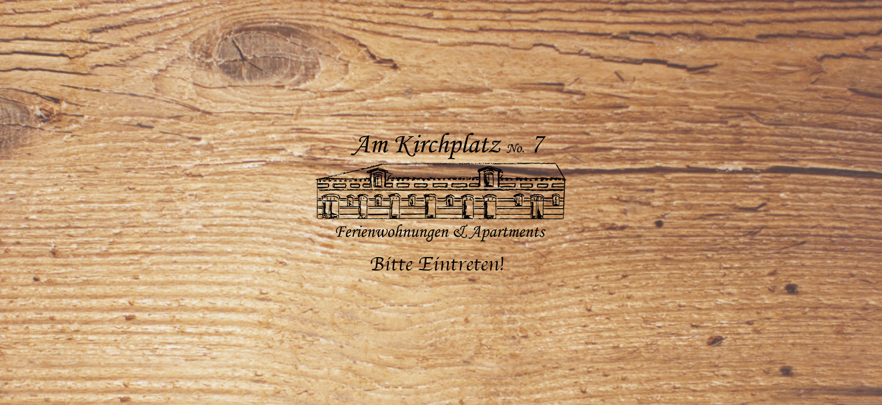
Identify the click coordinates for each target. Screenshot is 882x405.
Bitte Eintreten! (437, 264)
